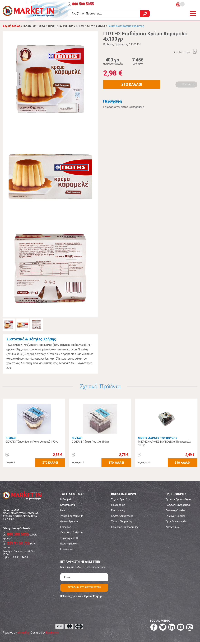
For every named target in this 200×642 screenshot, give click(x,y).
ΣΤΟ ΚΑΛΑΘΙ (131, 84)
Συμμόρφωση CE (69, 538)
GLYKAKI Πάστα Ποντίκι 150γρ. (90, 441)
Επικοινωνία (67, 549)
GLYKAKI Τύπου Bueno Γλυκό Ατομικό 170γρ (32, 441)
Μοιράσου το (188, 84)
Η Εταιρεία (66, 499)
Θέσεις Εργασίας (69, 521)
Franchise (65, 527)
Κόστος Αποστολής (122, 516)
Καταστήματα (67, 504)
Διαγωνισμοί (173, 527)
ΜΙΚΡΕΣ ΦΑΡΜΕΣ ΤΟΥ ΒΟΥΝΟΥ (157, 438)
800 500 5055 (81, 4)
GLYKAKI (11, 438)
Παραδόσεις (118, 504)
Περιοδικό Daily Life (71, 532)
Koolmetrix (52, 632)
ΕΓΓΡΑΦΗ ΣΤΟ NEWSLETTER (84, 587)
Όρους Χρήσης (93, 596)
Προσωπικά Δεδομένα (178, 504)
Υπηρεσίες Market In (71, 516)
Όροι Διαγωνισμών (176, 521)
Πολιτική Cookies (175, 510)
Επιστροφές (118, 510)
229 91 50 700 (16, 543)
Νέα (62, 510)
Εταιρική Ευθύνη (69, 543)
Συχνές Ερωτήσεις (121, 499)
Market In (28, 11)
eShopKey (23, 632)
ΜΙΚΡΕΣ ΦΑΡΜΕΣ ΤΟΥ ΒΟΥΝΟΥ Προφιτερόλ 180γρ (164, 443)
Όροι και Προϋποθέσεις (179, 499)
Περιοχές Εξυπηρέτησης (124, 527)
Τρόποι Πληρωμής (121, 521)
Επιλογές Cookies (175, 516)
